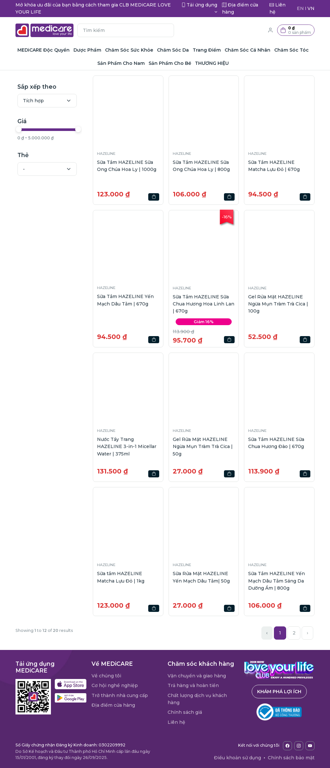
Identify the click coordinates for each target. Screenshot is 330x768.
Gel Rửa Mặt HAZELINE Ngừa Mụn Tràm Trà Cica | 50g (203, 446)
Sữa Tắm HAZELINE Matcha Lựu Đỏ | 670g (274, 165)
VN (311, 8)
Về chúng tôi (106, 676)
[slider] (19, 129)
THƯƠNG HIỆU (212, 63)
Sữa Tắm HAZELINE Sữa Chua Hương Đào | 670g (276, 442)
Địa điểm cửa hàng (113, 705)
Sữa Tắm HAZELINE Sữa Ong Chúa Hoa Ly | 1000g (126, 165)
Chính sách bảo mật (291, 758)
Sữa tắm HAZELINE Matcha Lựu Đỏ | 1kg (120, 577)
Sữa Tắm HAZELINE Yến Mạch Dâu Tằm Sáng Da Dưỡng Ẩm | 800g (276, 581)
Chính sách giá (185, 712)
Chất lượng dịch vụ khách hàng (197, 699)
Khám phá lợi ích (279, 691)
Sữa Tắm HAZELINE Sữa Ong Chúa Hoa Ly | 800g (201, 165)
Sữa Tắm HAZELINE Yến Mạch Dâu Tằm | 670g (125, 300)
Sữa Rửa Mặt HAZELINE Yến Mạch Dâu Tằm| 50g (201, 577)
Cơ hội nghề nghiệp (115, 685)
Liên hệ (176, 722)
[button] (296, 30)
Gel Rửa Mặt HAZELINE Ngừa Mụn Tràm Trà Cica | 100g (278, 304)
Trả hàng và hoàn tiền (193, 685)
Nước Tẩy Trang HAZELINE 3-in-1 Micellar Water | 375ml (126, 446)
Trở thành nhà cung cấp (120, 695)
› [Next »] (307, 633)
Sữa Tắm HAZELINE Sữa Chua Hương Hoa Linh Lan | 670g (203, 304)
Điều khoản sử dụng (237, 758)
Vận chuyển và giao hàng (197, 676)
